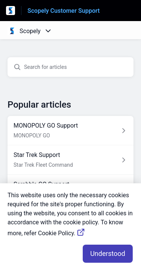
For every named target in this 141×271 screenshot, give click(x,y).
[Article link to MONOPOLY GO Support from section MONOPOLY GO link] (70, 130)
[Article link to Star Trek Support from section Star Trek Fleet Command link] (70, 160)
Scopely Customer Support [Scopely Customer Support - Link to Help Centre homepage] (63, 10)
